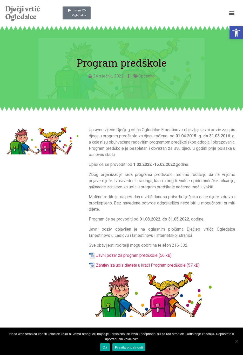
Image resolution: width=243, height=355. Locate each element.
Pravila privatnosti (129, 347)
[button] (236, 32)
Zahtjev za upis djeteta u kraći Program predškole (141, 265)
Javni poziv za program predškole (127, 255)
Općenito (146, 76)
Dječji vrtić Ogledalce (22, 13)
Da (105, 347)
